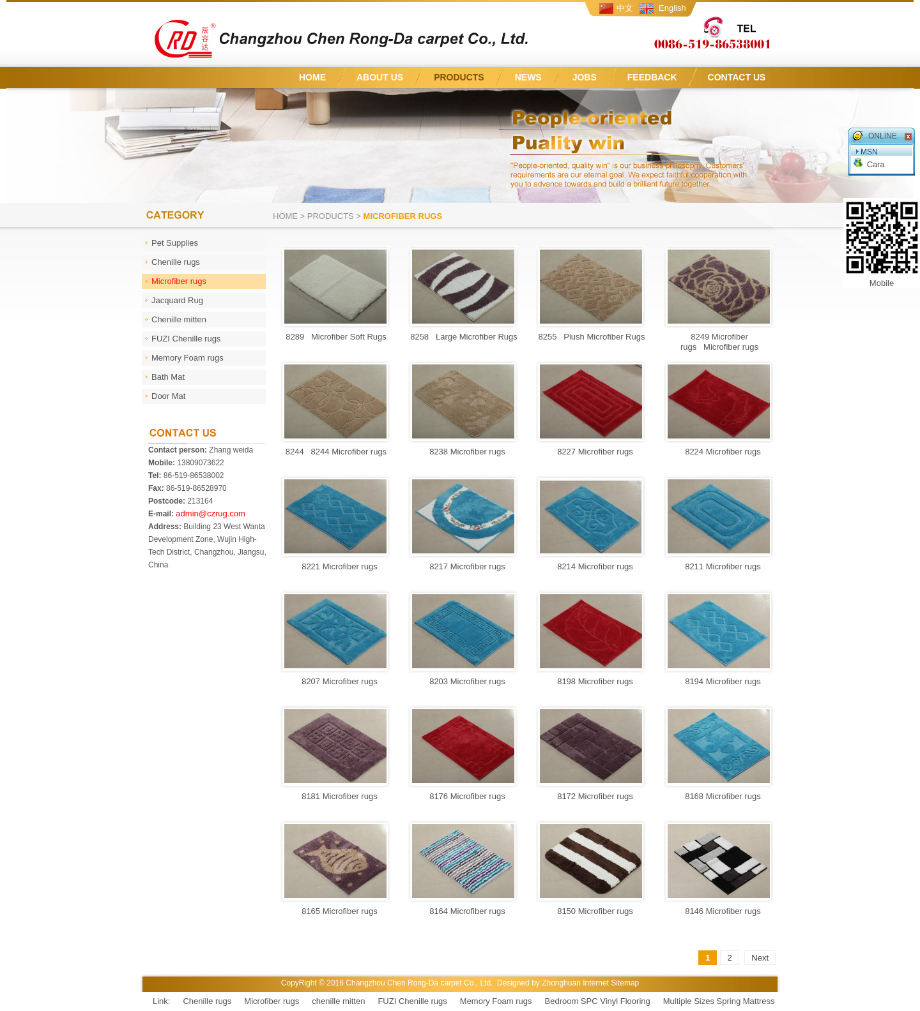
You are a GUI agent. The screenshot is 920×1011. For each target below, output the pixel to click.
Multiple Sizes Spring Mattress (719, 1001)
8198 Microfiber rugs (591, 681)
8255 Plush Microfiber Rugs (592, 336)
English (672, 8)
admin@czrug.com (210, 513)
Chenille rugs (207, 1001)
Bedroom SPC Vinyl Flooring (597, 1001)
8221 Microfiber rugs (336, 566)
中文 (625, 8)
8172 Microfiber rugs (591, 796)
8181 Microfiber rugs (336, 796)
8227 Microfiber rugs (591, 451)
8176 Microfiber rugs (463, 796)
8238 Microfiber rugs (463, 451)
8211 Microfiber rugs (719, 566)
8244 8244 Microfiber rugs (336, 451)
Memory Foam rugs (496, 1001)
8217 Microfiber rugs (463, 566)
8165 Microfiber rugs (336, 911)
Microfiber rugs (271, 1001)
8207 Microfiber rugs (336, 681)
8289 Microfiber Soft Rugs (336, 336)
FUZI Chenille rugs (412, 1001)
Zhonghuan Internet (575, 982)
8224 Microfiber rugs (719, 451)
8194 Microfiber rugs (719, 681)
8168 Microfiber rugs (719, 796)
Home (285, 216)
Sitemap (625, 982)
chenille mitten (338, 1001)
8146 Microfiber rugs (719, 911)
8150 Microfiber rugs (591, 911)
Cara (876, 164)
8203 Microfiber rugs (463, 681)
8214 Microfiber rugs (591, 566)
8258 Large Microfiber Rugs (464, 336)
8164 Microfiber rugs (463, 911)
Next (760, 957)
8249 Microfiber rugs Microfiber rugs (719, 342)
